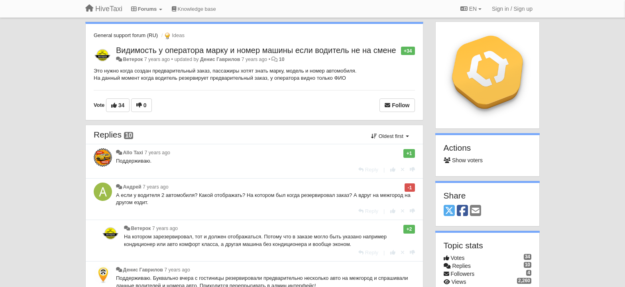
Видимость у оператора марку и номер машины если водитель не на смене (256, 50)
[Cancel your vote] (403, 170)
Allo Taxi (133, 152)
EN (471, 9)
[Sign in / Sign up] (512, 9)
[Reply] (368, 170)
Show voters (463, 160)
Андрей (132, 187)
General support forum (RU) (126, 35)
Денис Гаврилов (220, 59)
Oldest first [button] (390, 136)
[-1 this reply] (412, 170)
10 (282, 59)
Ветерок (133, 59)
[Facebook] (462, 211)
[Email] (475, 211)
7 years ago (157, 152)
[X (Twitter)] (449, 211)
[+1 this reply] (392, 170)
